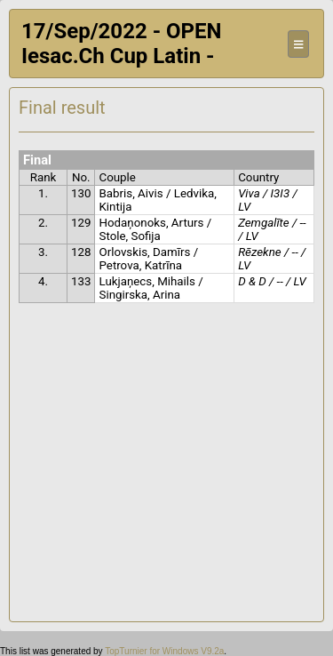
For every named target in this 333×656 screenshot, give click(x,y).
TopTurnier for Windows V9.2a (164, 651)
